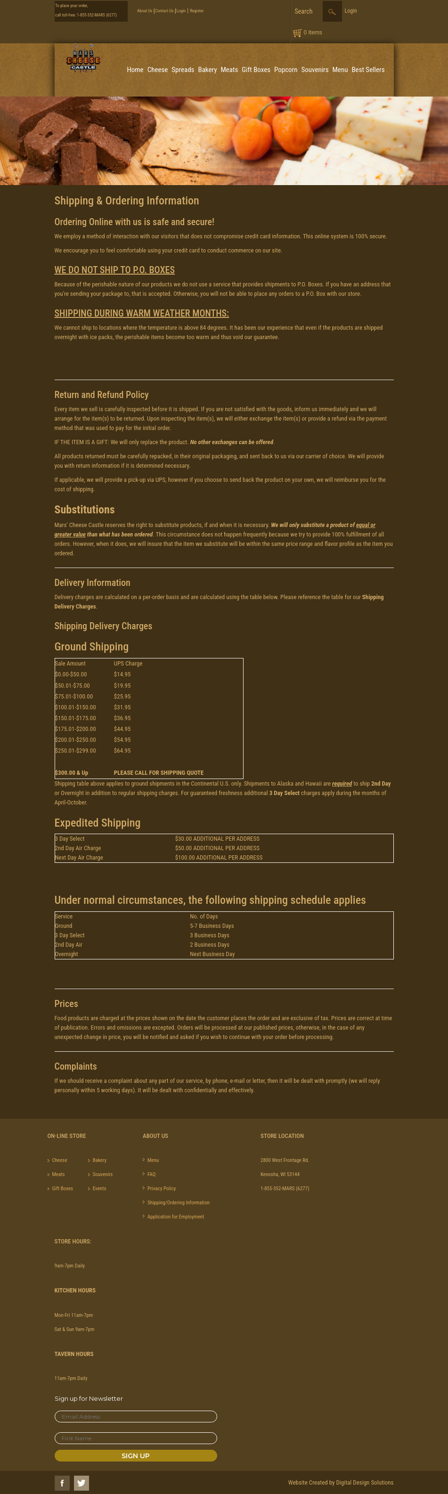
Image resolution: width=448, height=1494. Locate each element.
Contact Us (164, 10)
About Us (144, 10)
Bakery (207, 69)
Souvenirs (315, 69)
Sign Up (136, 1456)
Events (99, 1188)
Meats (229, 69)
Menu (340, 69)
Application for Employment (175, 1217)
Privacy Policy (161, 1188)
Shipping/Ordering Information (178, 1203)
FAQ (151, 1174)
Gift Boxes (256, 69)
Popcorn (285, 69)
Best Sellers (367, 69)
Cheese (157, 69)
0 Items (312, 32)
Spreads (182, 69)
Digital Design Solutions (364, 1482)
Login (181, 10)
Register (197, 10)
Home (135, 69)
